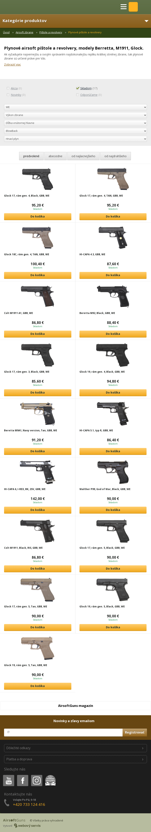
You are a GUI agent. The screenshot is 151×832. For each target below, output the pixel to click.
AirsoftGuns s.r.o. (17, 7)
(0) (14, 88)
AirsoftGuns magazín (75, 705)
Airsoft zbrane (24, 32)
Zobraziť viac (12, 64)
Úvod (6, 32)
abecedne (55, 156)
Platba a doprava (19, 759)
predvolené (31, 156)
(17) (87, 88)
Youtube (7, 775)
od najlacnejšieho (83, 156)
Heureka (49, 775)
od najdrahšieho (115, 156)
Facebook (22, 775)
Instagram (36, 775)
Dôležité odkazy (18, 748)
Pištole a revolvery (50, 32)
